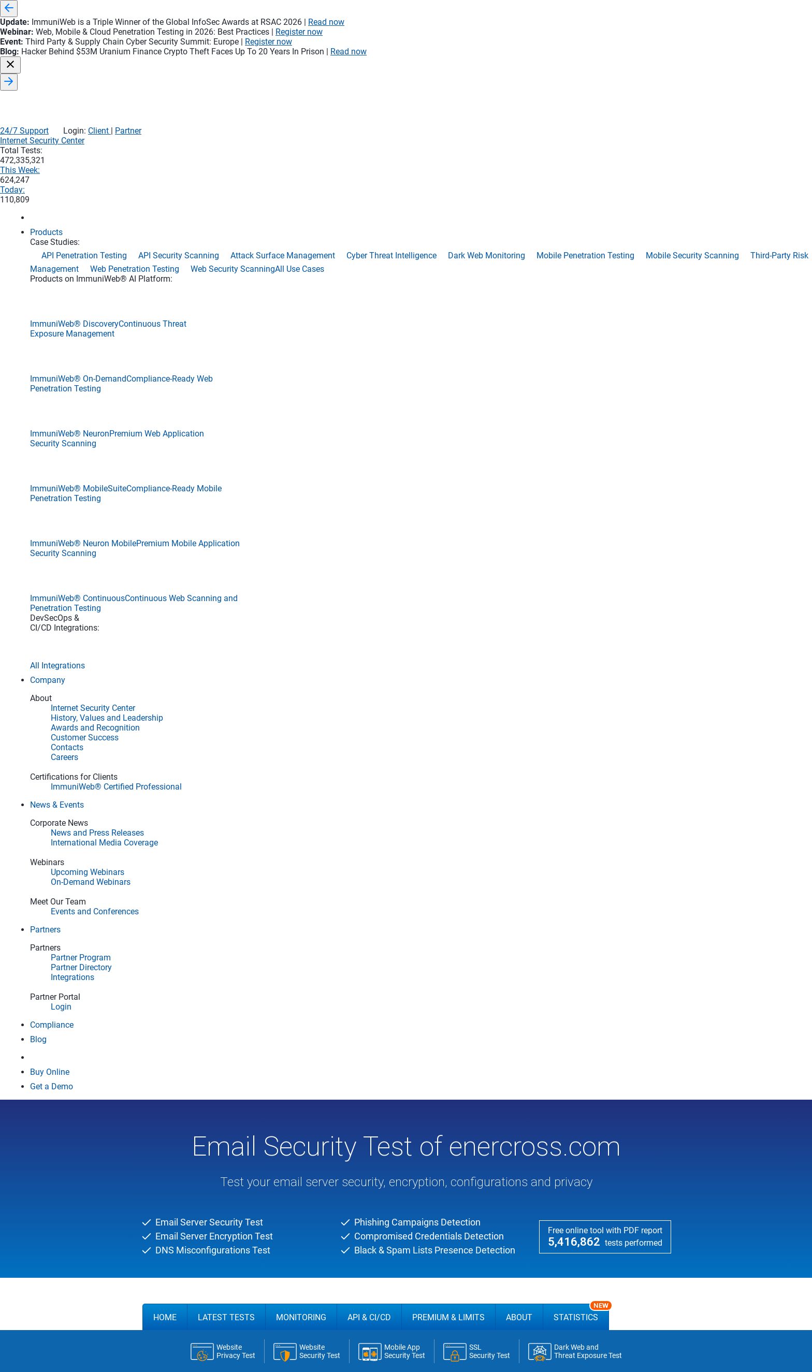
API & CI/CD (369, 303)
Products (166, 1355)
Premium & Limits (448, 303)
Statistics (581, 298)
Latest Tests (226, 303)
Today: (629, 47)
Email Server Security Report (227, 774)
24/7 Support (548, 25)
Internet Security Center (431, 47)
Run (470, 339)
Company (278, 1355)
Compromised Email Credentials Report (247, 835)
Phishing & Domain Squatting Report (243, 850)
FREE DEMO (406, 1032)
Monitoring (301, 303)
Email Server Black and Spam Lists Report (252, 820)
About (519, 303)
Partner (652, 25)
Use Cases (553, 1355)
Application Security (395, 1355)
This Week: (567, 47)
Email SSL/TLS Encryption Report (237, 789)
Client (622, 25)
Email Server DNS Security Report (237, 804)
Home (165, 303)
